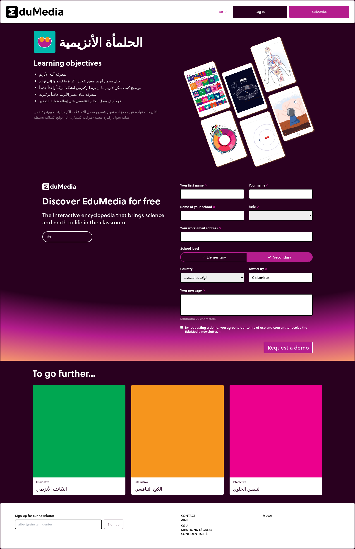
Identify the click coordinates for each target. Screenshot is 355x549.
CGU (184, 525)
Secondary (279, 257)
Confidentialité (194, 534)
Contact (188, 515)
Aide (184, 520)
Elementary (213, 257)
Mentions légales (196, 529)
